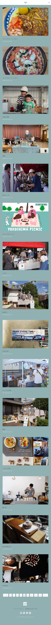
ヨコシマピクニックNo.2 (10, 39)
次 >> (45, 595)
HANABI (5, 585)
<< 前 (5, 595)
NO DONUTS (7, 546)
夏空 (4, 429)
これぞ (5, 273)
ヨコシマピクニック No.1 (10, 78)
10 (31, 595)
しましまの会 (7, 468)
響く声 (5, 507)
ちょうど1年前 (7, 390)
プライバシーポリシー (19, 608)
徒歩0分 (5, 312)
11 (36, 595)
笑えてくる (6, 195)
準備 (4, 156)
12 (40, 595)
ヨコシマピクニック (8, 234)
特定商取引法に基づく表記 (31, 608)
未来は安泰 (6, 117)
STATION (6, 351)
